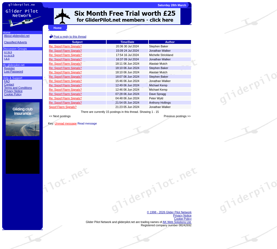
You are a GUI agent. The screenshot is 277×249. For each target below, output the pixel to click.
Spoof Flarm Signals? (63, 107)
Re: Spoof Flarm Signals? (65, 46)
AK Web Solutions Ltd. (177, 222)
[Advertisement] (117, 192)
